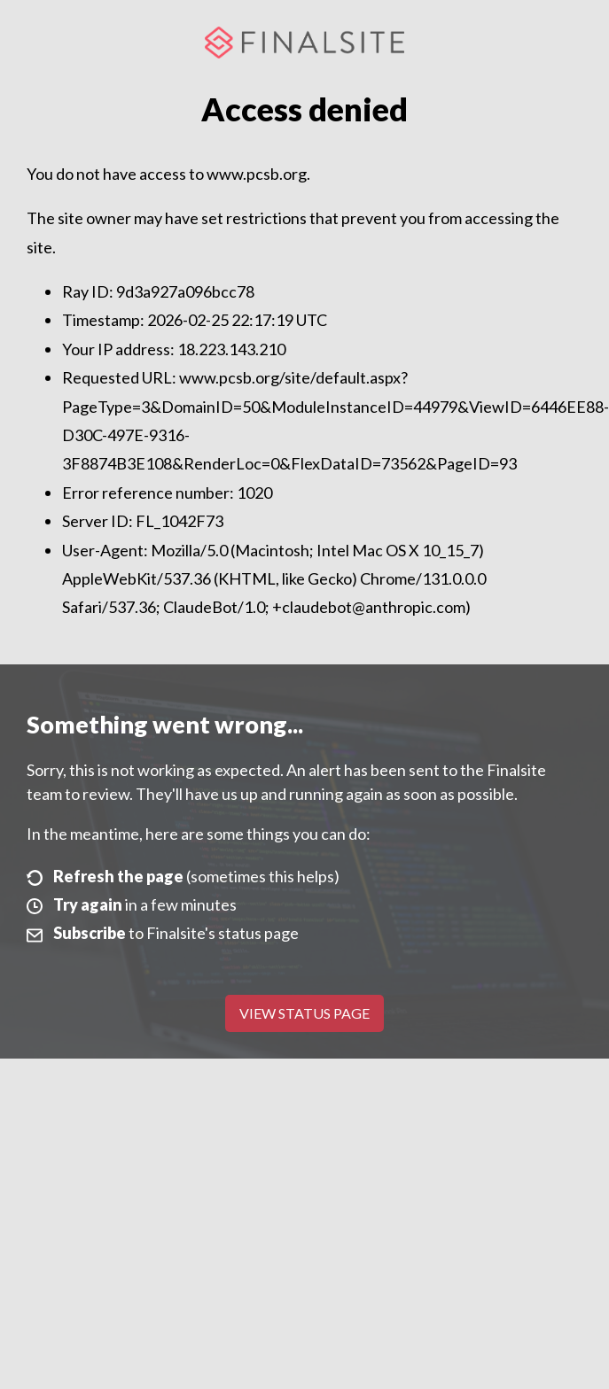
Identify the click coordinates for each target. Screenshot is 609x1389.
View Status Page (304, 1013)
